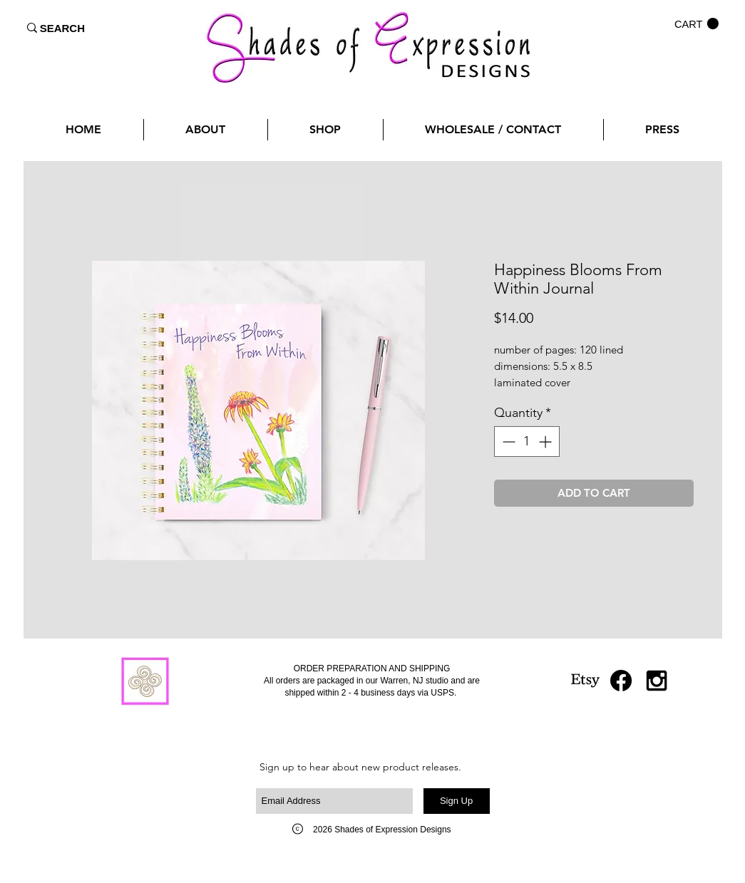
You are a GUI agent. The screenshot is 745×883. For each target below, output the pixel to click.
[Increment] (546, 441)
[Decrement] (507, 441)
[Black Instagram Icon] (656, 680)
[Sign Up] (456, 801)
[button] (696, 24)
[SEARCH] (62, 28)
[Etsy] (585, 680)
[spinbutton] (526, 441)
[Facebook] (621, 680)
